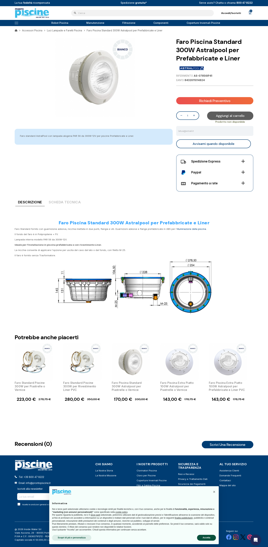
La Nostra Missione (105, 475)
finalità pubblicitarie (184, 518)
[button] (214, 492)
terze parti (95, 515)
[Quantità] (188, 115)
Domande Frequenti (230, 475)
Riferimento (184, 75)
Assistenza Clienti (229, 470)
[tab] (30, 202)
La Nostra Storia (104, 470)
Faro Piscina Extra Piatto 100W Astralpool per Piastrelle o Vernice (177, 386)
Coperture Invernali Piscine (152, 480)
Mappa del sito (227, 485)
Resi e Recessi (186, 473)
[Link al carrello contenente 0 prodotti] (250, 13)
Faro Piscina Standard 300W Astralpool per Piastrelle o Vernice (127, 386)
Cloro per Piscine (146, 475)
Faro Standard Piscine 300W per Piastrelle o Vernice (30, 386)
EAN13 (180, 80)
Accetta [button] (206, 537)
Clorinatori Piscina (147, 470)
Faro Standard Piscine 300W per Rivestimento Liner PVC (79, 386)
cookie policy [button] (121, 512)
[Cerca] (142, 13)
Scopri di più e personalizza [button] (72, 537)
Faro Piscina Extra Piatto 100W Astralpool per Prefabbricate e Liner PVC (227, 386)
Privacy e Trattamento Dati (192, 478)
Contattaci (225, 480)
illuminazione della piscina (191, 228)
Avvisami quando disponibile (213, 144)
